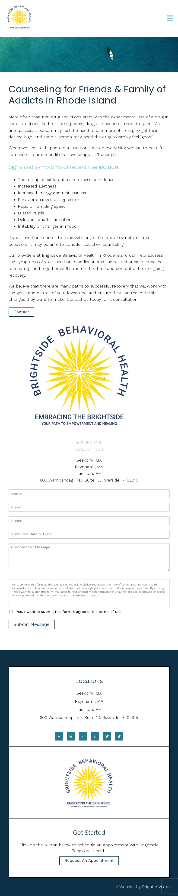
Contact (21, 312)
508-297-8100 (89, 442)
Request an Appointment (89, 860)
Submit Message (32, 624)
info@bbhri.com (89, 449)
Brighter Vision (156, 886)
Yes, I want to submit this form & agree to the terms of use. (69, 611)
